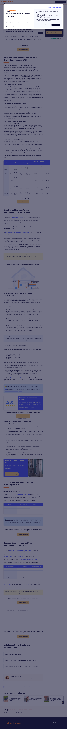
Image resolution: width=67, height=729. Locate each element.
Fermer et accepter (56, 24)
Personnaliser (47, 24)
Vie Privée (14, 26)
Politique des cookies (21, 24)
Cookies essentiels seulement (55, 7)
